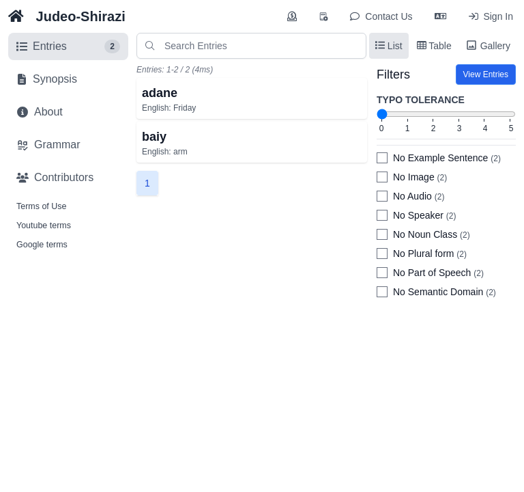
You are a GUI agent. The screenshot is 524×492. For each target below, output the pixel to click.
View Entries (485, 74)
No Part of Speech (438, 272)
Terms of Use (41, 206)
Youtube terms (43, 225)
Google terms (42, 244)
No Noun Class (431, 234)
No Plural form (430, 253)
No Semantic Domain (444, 291)
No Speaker (424, 215)
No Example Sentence (447, 157)
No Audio (418, 196)
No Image (420, 177)
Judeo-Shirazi (81, 16)
